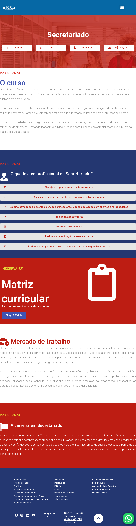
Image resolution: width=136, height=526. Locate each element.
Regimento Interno (22, 502)
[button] (122, 7)
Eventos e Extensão (101, 489)
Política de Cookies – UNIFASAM (29, 496)
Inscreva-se (59, 483)
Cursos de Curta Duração (104, 486)
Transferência (60, 496)
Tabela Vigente (61, 499)
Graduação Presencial (102, 479)
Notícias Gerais (99, 492)
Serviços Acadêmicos (24, 489)
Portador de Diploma (64, 492)
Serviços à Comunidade (25, 492)
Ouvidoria (18, 486)
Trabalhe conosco (22, 483)
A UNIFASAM (20, 479)
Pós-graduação (99, 483)
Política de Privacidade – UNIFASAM (31, 499)
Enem (57, 489)
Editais (57, 486)
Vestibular (59, 479)
